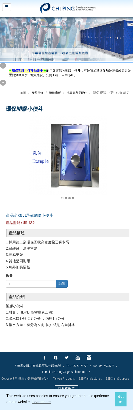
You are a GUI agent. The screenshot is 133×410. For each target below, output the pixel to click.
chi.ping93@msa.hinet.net (69, 372)
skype (55, 357)
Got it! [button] (121, 399)
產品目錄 (37, 92)
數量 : (10, 276)
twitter (66, 357)
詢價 (62, 284)
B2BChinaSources (117, 379)
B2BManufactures (90, 379)
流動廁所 (55, 92)
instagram (89, 357)
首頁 (23, 92)
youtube (77, 357)
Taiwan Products (64, 379)
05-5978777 (80, 366)
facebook (44, 357)
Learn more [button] (41, 402)
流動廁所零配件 (77, 92)
